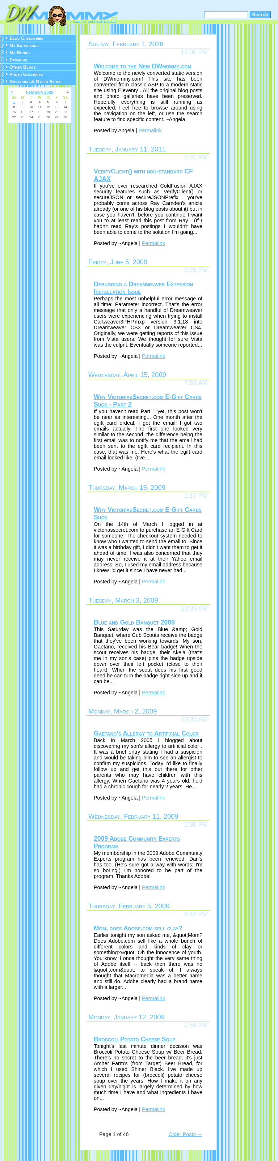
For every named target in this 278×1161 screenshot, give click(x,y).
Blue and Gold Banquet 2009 (134, 622)
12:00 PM (194, 52)
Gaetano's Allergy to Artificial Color (146, 733)
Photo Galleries (26, 74)
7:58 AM (196, 382)
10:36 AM (194, 608)
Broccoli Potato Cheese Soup (135, 1039)
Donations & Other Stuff (35, 81)
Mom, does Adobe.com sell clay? (138, 928)
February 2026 (39, 92)
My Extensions (24, 45)
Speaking (18, 60)
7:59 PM (196, 1025)
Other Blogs (22, 67)
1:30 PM (196, 824)
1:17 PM (196, 495)
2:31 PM (196, 157)
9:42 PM (196, 914)
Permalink (150, 130)
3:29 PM (196, 270)
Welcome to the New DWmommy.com (142, 66)
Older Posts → (185, 1134)
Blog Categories (26, 38)
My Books (19, 52)
